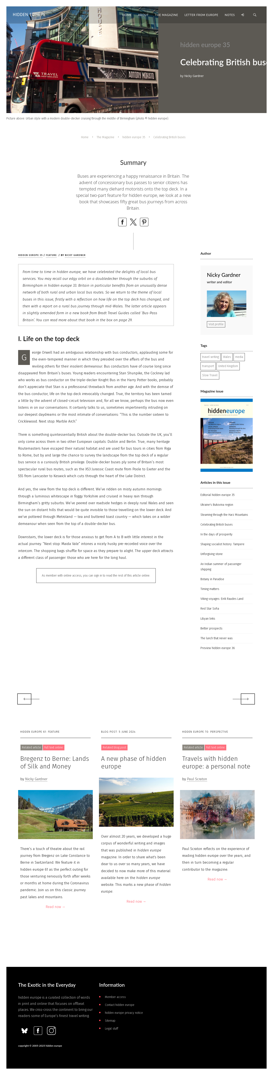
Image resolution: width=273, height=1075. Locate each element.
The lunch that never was (216, 638)
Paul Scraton (197, 779)
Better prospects (211, 628)
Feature (51, 255)
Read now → (55, 907)
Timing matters (209, 589)
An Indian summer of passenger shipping (220, 566)
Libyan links (207, 618)
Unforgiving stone (211, 554)
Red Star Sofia (209, 608)
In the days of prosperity (216, 534)
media (239, 357)
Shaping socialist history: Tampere (222, 544)
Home (85, 137)
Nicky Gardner (75, 255)
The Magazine (105, 137)
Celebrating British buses (216, 524)
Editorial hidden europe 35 (217, 495)
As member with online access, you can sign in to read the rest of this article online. (96, 575)
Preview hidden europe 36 (217, 648)
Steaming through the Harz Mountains (224, 515)
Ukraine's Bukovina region (216, 505)
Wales (227, 357)
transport (208, 366)
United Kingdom (228, 366)
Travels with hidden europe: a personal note (216, 762)
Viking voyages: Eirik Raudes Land (221, 599)
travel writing (210, 357)
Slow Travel (210, 375)
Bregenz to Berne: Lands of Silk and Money (54, 762)
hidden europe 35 (133, 137)
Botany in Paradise (212, 579)
